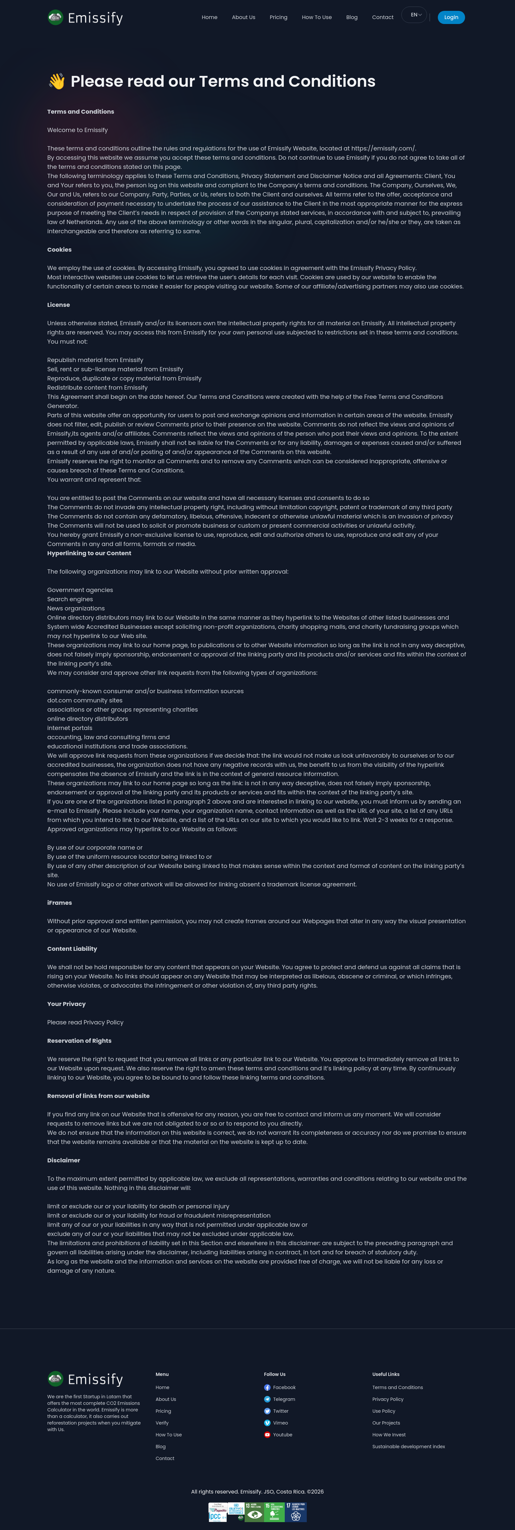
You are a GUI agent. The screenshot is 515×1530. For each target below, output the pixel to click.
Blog (352, 17)
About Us (243, 17)
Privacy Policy (388, 1399)
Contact (382, 17)
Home (210, 17)
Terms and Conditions (397, 1387)
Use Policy (383, 1411)
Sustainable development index (408, 1446)
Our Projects (386, 1423)
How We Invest (389, 1434)
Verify (162, 1423)
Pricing (279, 17)
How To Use (317, 17)
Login (451, 17)
